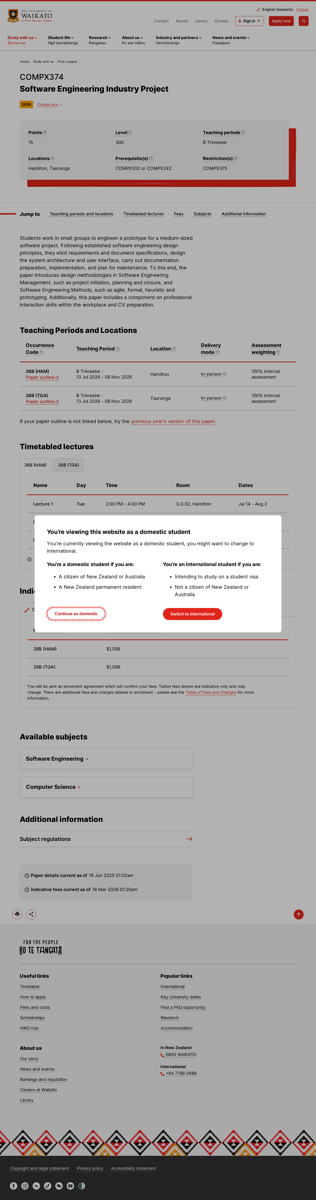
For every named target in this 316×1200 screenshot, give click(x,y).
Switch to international (192, 613)
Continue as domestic (76, 613)
